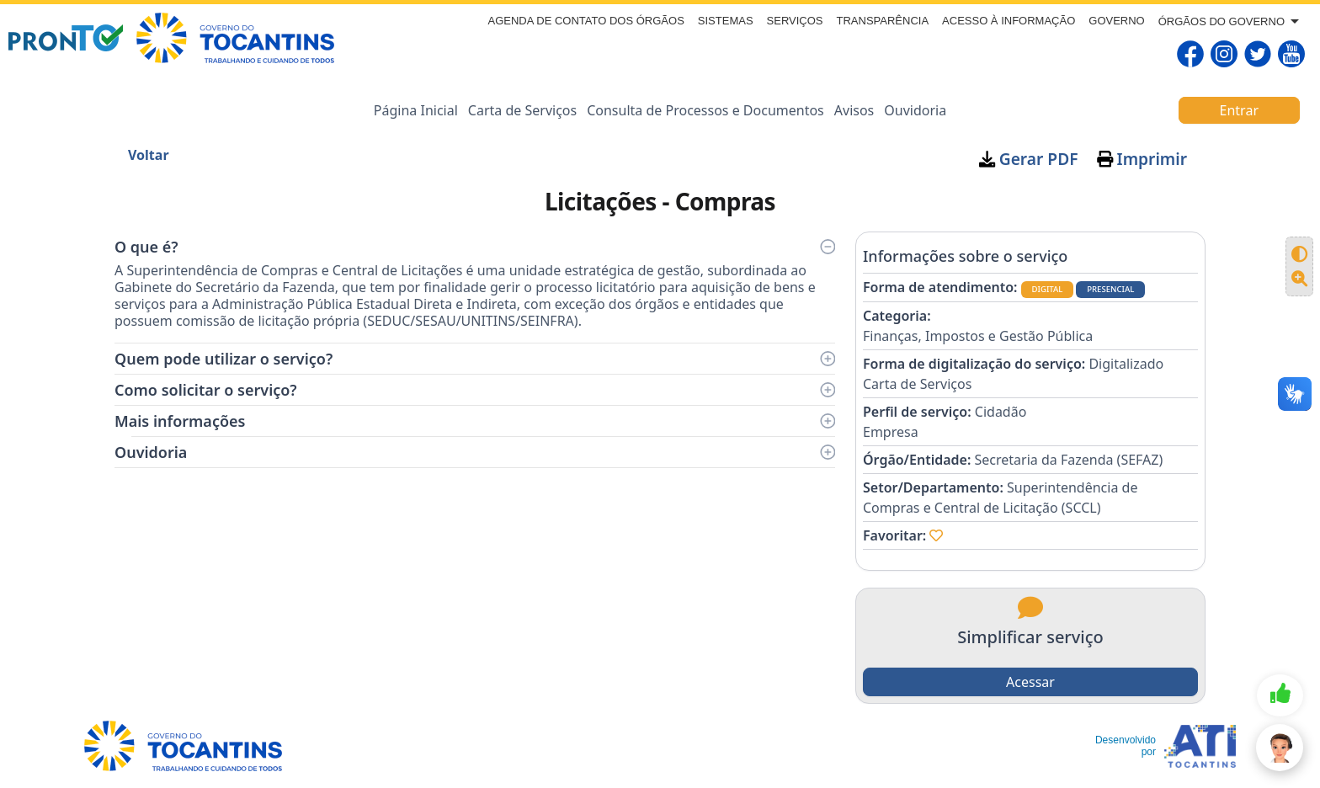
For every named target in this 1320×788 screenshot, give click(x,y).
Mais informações (474, 421)
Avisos (854, 110)
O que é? (474, 247)
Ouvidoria (915, 110)
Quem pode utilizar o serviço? (474, 359)
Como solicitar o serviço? (474, 390)
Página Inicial (416, 110)
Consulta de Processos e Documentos (705, 110)
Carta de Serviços (522, 110)
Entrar (1239, 110)
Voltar (148, 155)
